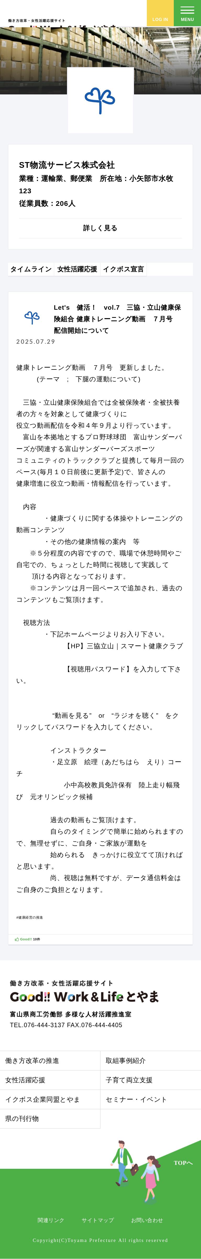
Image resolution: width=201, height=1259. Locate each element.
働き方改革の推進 (32, 1061)
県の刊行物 (22, 1119)
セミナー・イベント (137, 1099)
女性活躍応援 (25, 1080)
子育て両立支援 (129, 1080)
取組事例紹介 (126, 1061)
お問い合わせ (147, 1220)
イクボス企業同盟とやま (42, 1099)
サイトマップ (98, 1220)
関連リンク (51, 1220)
